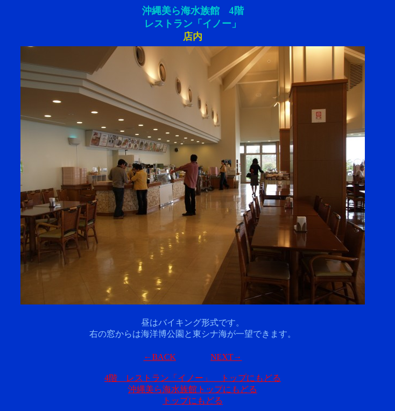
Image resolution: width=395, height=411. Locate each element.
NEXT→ (226, 357)
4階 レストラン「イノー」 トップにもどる (192, 377)
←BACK (159, 357)
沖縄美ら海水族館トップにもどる (192, 389)
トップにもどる (193, 400)
